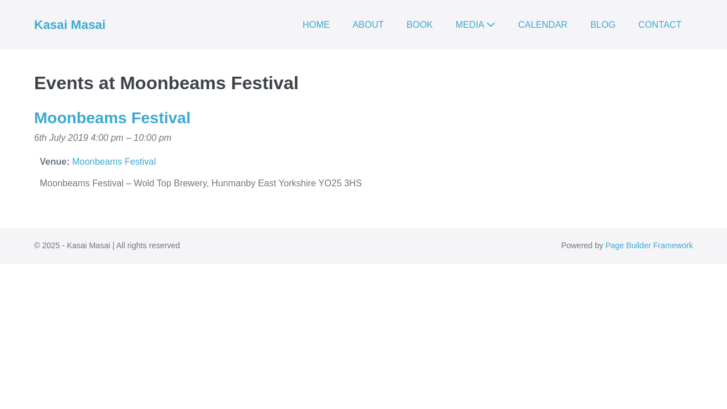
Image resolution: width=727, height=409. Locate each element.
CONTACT (660, 25)
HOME (316, 25)
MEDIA (475, 25)
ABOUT (368, 25)
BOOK (420, 25)
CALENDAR (542, 25)
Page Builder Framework (649, 245)
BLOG (602, 25)
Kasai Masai (70, 25)
